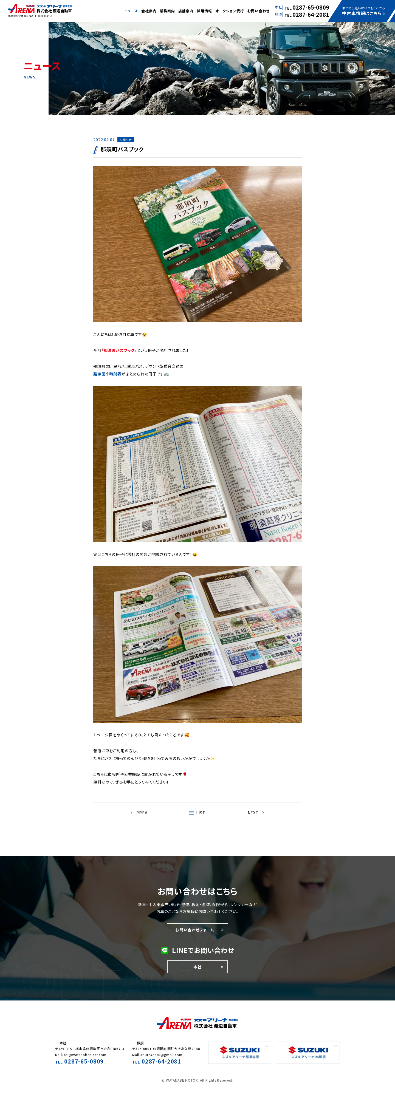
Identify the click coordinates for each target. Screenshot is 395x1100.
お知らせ (125, 139)
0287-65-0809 (310, 7)
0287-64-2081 (310, 14)
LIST (200, 812)
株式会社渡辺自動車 (197, 1023)
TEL (79, 1062)
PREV (141, 812)
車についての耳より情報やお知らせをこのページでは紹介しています (40, 11)
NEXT (253, 812)
